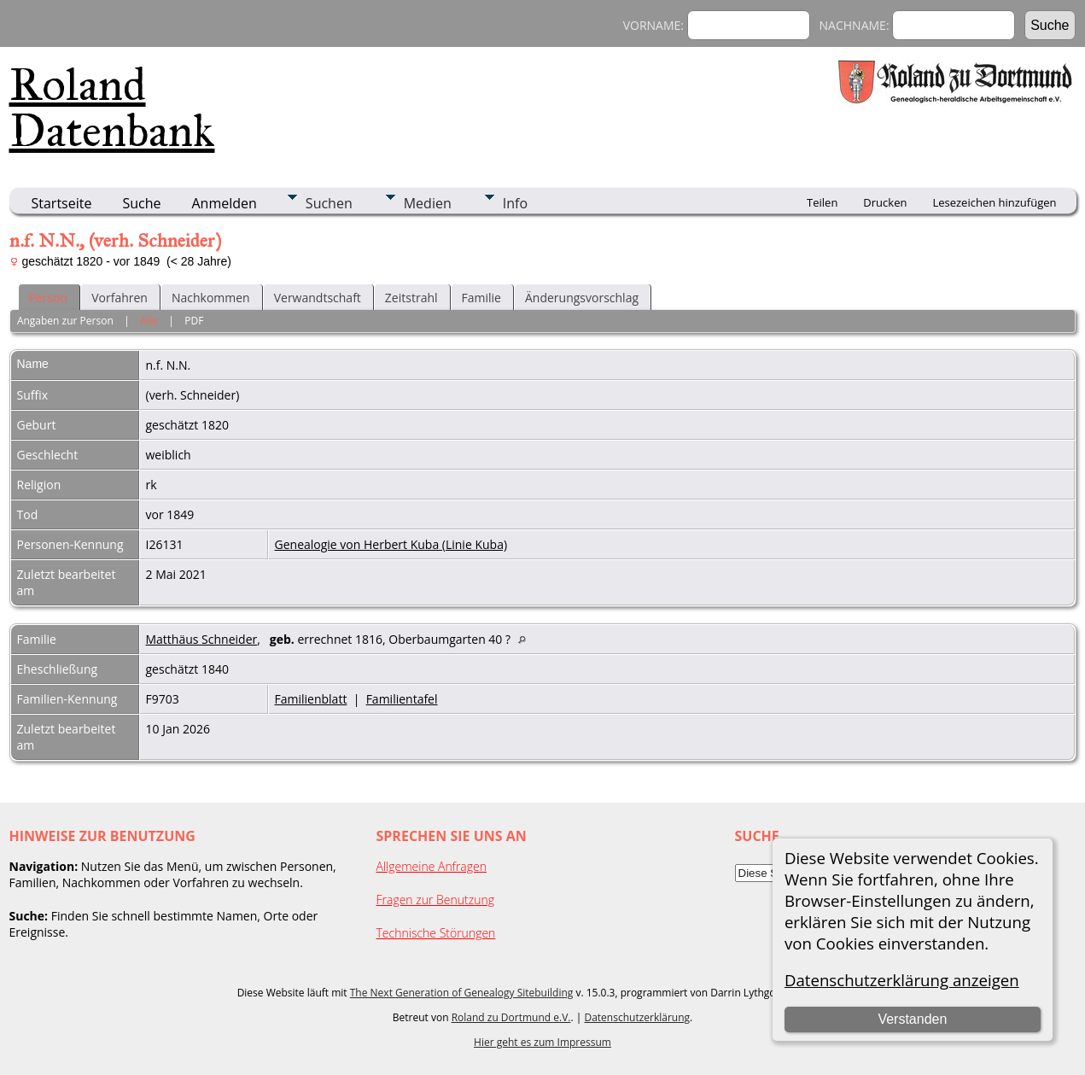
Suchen (329, 203)
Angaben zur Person (65, 320)
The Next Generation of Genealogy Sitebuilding (462, 992)
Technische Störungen (436, 933)
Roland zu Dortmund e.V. (511, 1017)
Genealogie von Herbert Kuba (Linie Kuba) (391, 544)
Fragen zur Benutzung (435, 899)
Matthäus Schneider (202, 639)
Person (48, 297)
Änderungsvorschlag (582, 297)
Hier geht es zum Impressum (542, 1042)
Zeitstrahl (411, 297)
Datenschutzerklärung (637, 1017)
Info (515, 203)
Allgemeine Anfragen (431, 866)
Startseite (62, 203)
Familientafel (402, 699)
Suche (141, 203)
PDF (193, 320)
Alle (148, 320)
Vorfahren (119, 297)
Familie (481, 297)
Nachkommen (211, 297)
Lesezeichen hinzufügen (994, 202)
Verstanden (912, 1019)
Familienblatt (311, 699)
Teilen (822, 202)
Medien (428, 203)
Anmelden (224, 203)
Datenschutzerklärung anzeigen (902, 979)
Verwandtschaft (317, 297)
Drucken (885, 202)
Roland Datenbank (112, 107)
